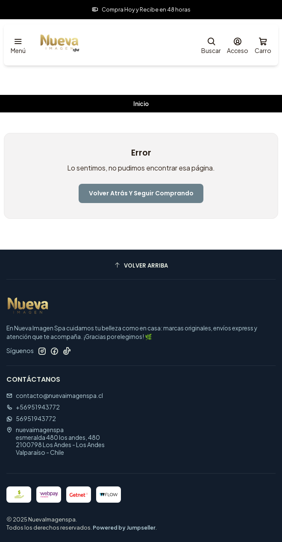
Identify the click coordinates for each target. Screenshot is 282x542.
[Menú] (18, 45)
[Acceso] (237, 45)
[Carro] (263, 45)
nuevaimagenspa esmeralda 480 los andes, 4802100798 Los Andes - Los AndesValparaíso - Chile (55, 441)
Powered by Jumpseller (124, 527)
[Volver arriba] (141, 265)
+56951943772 (33, 407)
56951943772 (31, 418)
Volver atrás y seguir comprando (141, 193)
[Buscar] (211, 45)
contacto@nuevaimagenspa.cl (54, 395)
